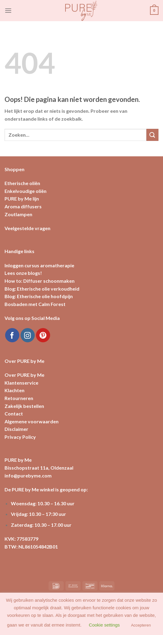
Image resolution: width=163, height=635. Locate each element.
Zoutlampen (18, 214)
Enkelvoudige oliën (25, 191)
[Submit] (152, 135)
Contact (14, 413)
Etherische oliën (22, 183)
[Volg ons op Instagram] (28, 335)
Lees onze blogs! (23, 273)
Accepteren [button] (141, 625)
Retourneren (19, 398)
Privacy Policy (20, 437)
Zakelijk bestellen (24, 406)
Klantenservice (21, 383)
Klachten (14, 390)
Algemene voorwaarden (32, 421)
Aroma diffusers (23, 206)
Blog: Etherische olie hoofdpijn (39, 296)
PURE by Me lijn (22, 198)
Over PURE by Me (24, 375)
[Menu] (8, 10)
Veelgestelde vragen (27, 228)
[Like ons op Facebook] (12, 335)
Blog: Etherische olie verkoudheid (42, 288)
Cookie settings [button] (104, 624)
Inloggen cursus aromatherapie (39, 265)
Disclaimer (16, 429)
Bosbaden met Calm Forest (35, 304)
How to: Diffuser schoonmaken (40, 281)
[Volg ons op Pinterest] (43, 335)
